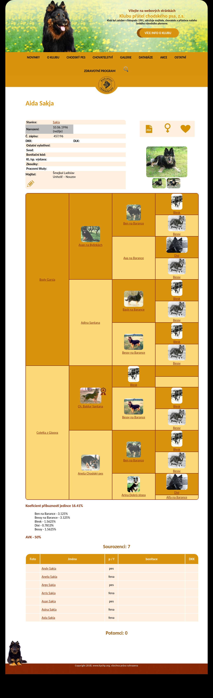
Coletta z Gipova (47, 433)
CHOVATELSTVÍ (103, 57)
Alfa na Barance (176, 497)
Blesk (176, 212)
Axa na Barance (133, 258)
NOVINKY (33, 57)
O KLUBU (53, 57)
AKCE (163, 57)
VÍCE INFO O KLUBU (158, 33)
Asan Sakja (49, 601)
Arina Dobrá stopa (134, 495)
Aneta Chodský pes (90, 473)
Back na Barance (134, 309)
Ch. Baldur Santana (90, 406)
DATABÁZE (146, 57)
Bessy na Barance (133, 353)
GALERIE (126, 57)
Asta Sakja (48, 618)
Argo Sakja (49, 585)
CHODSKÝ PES (76, 57)
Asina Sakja (49, 609)
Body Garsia (47, 279)
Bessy (177, 234)
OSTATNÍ (180, 57)
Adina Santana (90, 323)
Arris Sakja (49, 593)
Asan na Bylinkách (90, 245)
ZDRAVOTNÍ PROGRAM (99, 71)
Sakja (56, 122)
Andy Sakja (49, 568)
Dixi (176, 255)
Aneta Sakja (49, 577)
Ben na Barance (133, 223)
